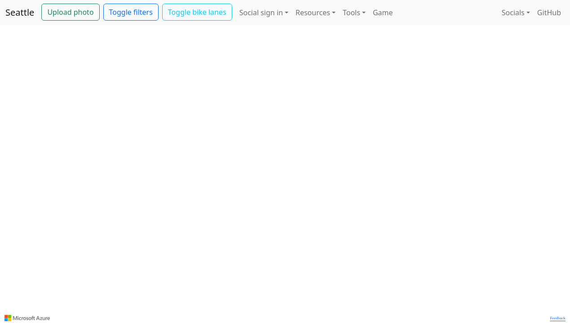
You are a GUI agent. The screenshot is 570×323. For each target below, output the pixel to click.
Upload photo (70, 12)
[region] (285, 174)
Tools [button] (351, 12)
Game (383, 12)
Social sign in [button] (261, 12)
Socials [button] (513, 12)
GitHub (549, 12)
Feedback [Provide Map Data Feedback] (558, 318)
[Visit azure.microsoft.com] (27, 318)
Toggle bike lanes (197, 12)
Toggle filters (131, 12)
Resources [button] (313, 12)
